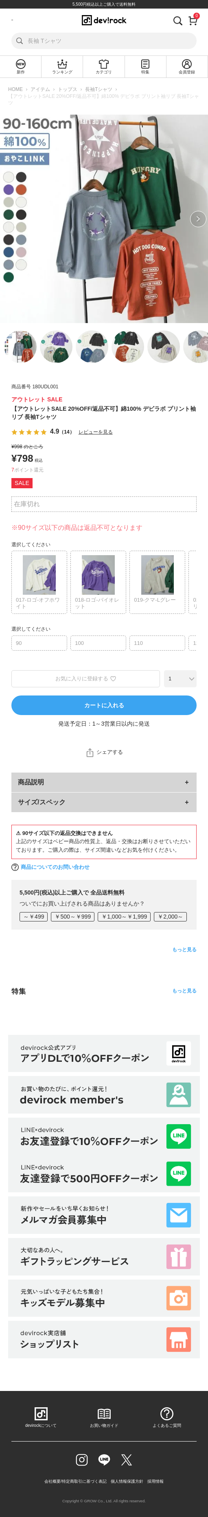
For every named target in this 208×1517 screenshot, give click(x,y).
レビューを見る (96, 432)
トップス (67, 89)
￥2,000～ (170, 916)
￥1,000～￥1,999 (124, 916)
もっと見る (184, 949)
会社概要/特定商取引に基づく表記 (75, 1481)
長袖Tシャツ (98, 89)
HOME (15, 89)
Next (198, 219)
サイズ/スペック (41, 802)
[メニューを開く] (12, 20)
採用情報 (155, 1481)
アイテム (40, 89)
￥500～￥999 (73, 916)
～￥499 (33, 916)
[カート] (193, 20)
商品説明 (31, 782)
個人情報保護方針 (127, 1481)
